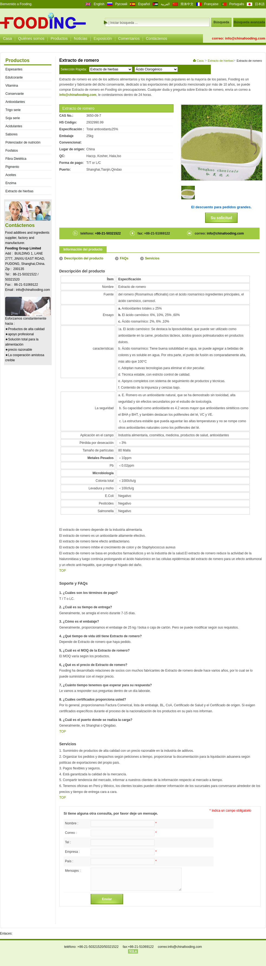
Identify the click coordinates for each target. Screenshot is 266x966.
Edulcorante (14, 77)
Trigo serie (13, 110)
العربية (165, 4)
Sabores (11, 134)
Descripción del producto (81, 258)
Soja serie (12, 118)
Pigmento (12, 167)
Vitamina (11, 85)
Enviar (107, 899)
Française (211, 4)
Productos (59, 38)
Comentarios (129, 38)
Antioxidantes (15, 102)
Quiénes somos (31, 38)
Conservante (14, 94)
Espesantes (13, 69)
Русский (121, 4)
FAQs (121, 258)
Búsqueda (221, 22)
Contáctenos (156, 38)
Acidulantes (13, 126)
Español (144, 4)
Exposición (103, 38)
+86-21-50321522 (107, 233)
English (99, 4)
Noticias (80, 38)
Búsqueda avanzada (249, 22)
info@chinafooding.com (245, 38)
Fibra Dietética (15, 159)
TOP (62, 571)
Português (236, 4)
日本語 (260, 4)
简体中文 (186, 4)
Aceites (10, 175)
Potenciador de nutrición (22, 142)
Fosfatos (11, 150)
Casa (7, 38)
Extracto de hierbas (19, 191)
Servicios (149, 258)
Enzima (10, 183)
